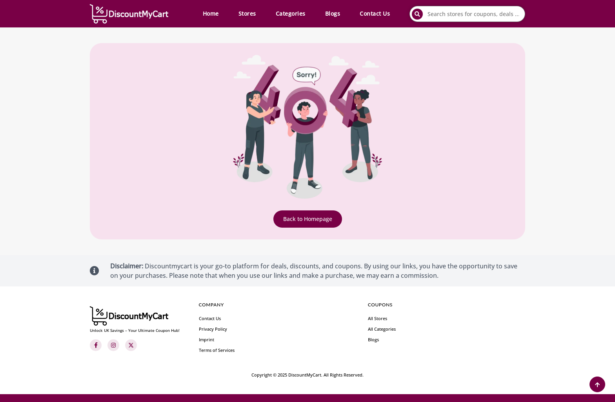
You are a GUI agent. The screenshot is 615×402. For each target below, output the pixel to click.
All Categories (382, 329)
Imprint (206, 339)
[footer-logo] (135, 319)
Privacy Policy (213, 329)
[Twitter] (131, 345)
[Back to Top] (597, 384)
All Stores (377, 318)
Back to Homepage (307, 219)
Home (211, 13)
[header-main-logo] (129, 14)
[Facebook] (96, 345)
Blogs (332, 13)
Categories (291, 13)
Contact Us (375, 13)
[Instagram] (113, 345)
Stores (247, 13)
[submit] (417, 14)
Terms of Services (217, 350)
